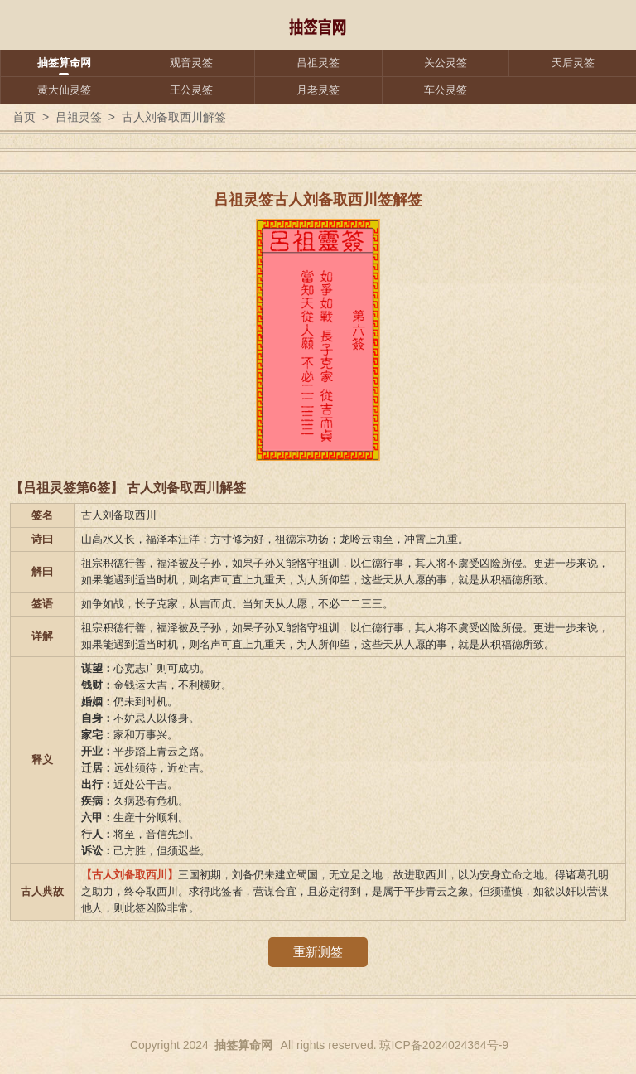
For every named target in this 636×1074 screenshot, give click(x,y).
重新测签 (318, 952)
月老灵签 (318, 90)
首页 (24, 116)
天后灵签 (573, 62)
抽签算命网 (64, 62)
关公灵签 (445, 62)
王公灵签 (191, 90)
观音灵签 (191, 62)
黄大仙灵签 (64, 90)
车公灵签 (445, 90)
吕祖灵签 (318, 62)
